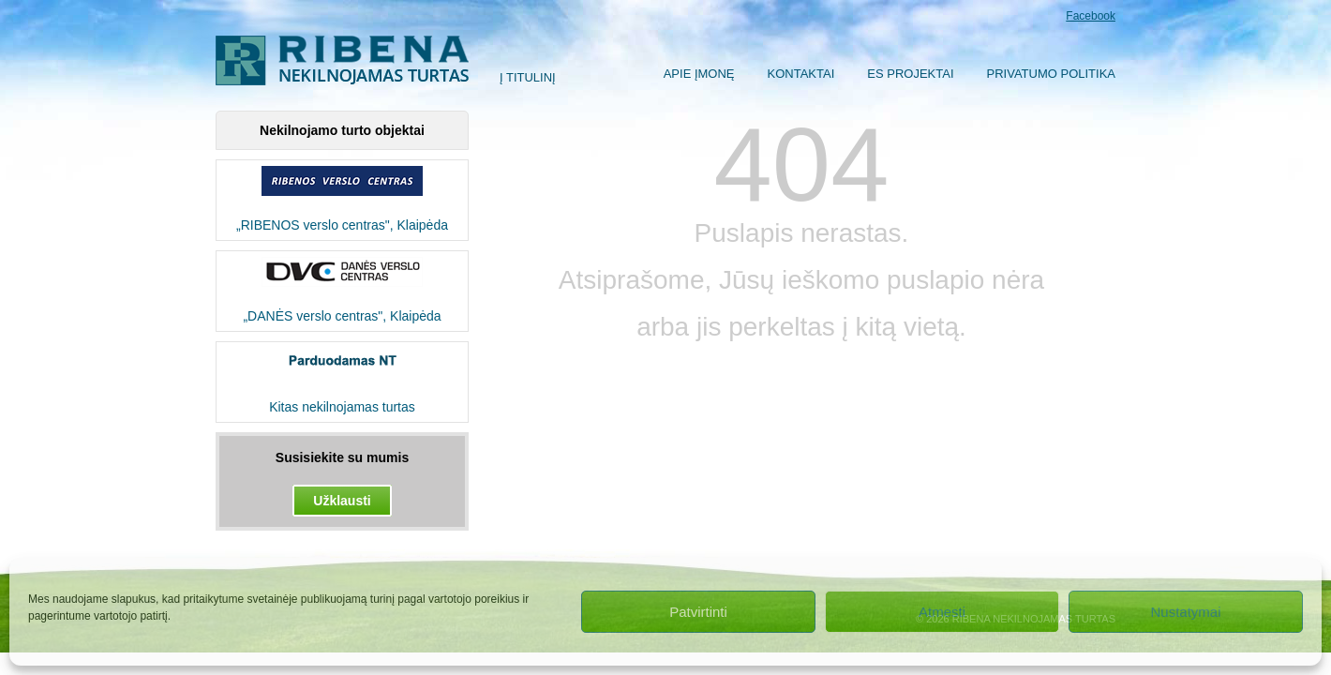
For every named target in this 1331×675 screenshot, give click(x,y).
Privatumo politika (1051, 74)
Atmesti (942, 612)
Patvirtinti (698, 612)
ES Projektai (910, 74)
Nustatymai (1185, 612)
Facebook (1090, 15)
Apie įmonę (699, 74)
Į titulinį (528, 77)
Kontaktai (801, 74)
